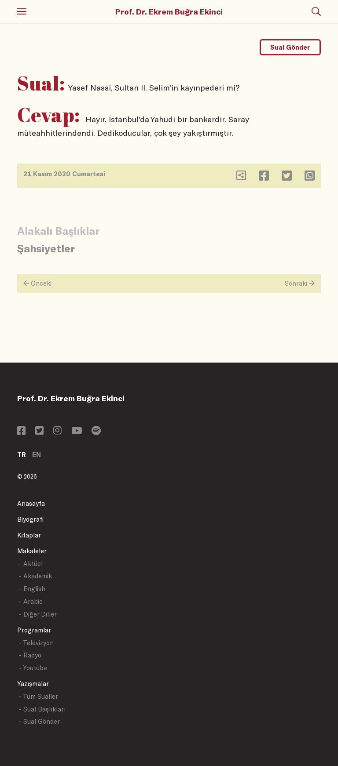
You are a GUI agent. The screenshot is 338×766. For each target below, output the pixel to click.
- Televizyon (36, 642)
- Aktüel (31, 563)
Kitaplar (29, 535)
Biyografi (30, 519)
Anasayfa (31, 503)
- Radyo (30, 655)
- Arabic (31, 601)
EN (36, 454)
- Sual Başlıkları (42, 709)
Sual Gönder (290, 47)
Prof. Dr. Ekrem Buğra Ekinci (169, 11)
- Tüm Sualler (38, 696)
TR (21, 454)
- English (32, 588)
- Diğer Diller (38, 614)
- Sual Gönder (39, 721)
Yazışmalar (33, 683)
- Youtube (33, 668)
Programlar (34, 630)
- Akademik (35, 576)
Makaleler (32, 551)
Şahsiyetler (46, 248)
